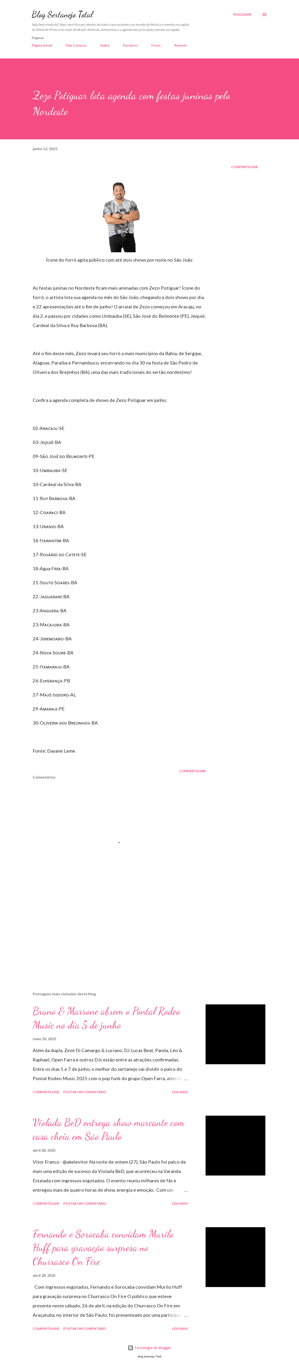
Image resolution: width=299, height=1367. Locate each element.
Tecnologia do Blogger (149, 1347)
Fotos (156, 45)
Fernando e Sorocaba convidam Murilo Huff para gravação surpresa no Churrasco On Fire (103, 1247)
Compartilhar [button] (244, 167)
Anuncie (180, 45)
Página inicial (42, 45)
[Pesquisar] (242, 14)
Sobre (104, 45)
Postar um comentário (84, 1092)
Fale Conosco (76, 45)
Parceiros (130, 45)
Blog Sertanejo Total (62, 14)
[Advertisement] (112, 933)
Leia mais (180, 1092)
